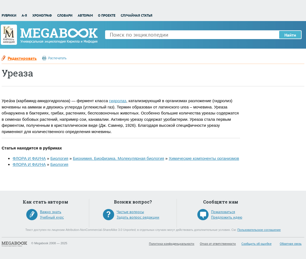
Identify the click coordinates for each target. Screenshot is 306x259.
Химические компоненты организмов (204, 158)
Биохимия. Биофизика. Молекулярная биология (118, 158)
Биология (59, 158)
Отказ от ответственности (218, 244)
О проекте (107, 15)
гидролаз (117, 100)
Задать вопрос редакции (138, 217)
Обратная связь (291, 244)
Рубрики (9, 15)
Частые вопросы (130, 211)
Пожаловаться (223, 211)
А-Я (24, 15)
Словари (65, 15)
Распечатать (57, 58)
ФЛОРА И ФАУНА (29, 158)
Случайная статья (136, 15)
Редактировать (22, 58)
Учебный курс (52, 217)
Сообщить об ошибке (256, 244)
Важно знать (50, 211)
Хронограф (42, 15)
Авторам (85, 15)
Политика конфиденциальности (171, 244)
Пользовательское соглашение (259, 229)
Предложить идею (226, 217)
